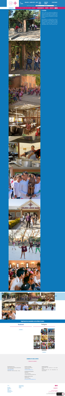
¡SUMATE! (11, 8)
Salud (37, 2)
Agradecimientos (40, 8)
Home (8, 385)
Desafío (46, 8)
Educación (27, 2)
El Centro (21, 3)
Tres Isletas (13, 3)
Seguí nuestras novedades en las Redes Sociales (32, 321)
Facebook (55, 8)
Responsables (56, 296)
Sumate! (57, 388)
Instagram (57, 8)
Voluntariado (54, 2)
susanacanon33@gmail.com (29, 369)
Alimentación (32, 2)
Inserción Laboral (46, 3)
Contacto (52, 8)
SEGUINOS (21, 329)
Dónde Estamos (21, 385)
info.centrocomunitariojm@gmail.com (30, 379)
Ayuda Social (40, 3)
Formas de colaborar (32, 361)
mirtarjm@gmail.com (10, 369)
